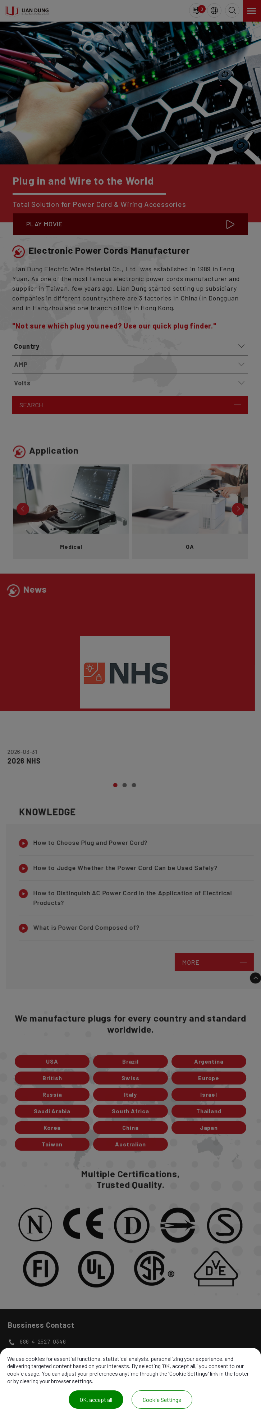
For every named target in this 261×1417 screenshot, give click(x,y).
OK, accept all (96, 1399)
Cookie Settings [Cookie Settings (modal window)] (162, 1399)
